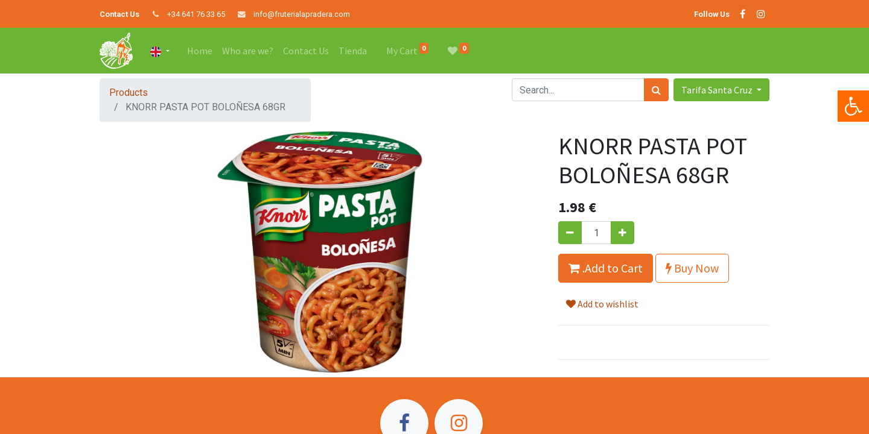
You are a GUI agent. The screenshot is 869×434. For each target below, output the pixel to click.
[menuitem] (199, 51)
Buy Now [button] (692, 267)
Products (128, 92)
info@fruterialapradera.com (301, 14)
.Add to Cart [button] (605, 267)
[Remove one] (570, 232)
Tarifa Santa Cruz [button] (717, 90)
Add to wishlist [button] (602, 304)
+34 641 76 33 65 (196, 14)
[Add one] (622, 232)
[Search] (656, 89)
